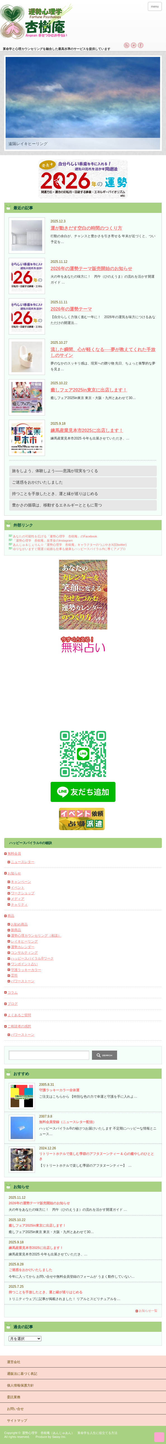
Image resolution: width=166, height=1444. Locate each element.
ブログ (13, 1004)
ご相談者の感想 (19, 1026)
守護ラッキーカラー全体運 (59, 1090)
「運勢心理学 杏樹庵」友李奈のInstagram (43, 540)
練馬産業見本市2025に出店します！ (87, 430)
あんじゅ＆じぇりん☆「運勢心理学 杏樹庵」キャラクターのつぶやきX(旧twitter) (70, 544)
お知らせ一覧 (148, 1310)
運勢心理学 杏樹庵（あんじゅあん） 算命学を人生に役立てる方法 (69, 1433)
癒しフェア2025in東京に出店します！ (89, 390)
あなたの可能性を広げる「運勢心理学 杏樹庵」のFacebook (54, 536)
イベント (17, 888)
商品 (11, 916)
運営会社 (13, 1362)
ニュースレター (22, 862)
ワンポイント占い (24, 964)
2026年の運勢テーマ (71, 309)
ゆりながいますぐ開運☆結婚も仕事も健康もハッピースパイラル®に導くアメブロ (69, 549)
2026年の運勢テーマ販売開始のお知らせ (91, 268)
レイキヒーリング (24, 941)
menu (155, 6)
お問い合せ (15, 1409)
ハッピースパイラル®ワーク (32, 958)
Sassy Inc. (59, 1436)
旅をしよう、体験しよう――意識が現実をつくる (55, 470)
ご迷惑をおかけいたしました (37, 482)
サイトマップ (17, 1421)
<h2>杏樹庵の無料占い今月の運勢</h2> (83, 690)
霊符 (14, 975)
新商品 (16, 930)
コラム (13, 992)
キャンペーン (21, 882)
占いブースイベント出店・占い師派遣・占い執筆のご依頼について (83, 819)
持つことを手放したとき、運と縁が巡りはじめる (55, 493)
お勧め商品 (19, 924)
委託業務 (13, 1397)
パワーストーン (22, 981)
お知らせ (14, 873)
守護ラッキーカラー (26, 970)
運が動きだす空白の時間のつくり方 (86, 228)
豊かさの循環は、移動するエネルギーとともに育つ (57, 505)
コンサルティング (24, 953)
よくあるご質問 (19, 1015)
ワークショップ (22, 893)
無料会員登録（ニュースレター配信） (67, 1122)
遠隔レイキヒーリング (28, 143)
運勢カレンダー (22, 947)
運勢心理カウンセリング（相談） (36, 936)
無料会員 (14, 854)
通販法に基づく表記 (22, 1374)
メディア (17, 899)
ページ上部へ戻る (159, 1437)
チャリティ (19, 905)
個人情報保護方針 (20, 1385)
